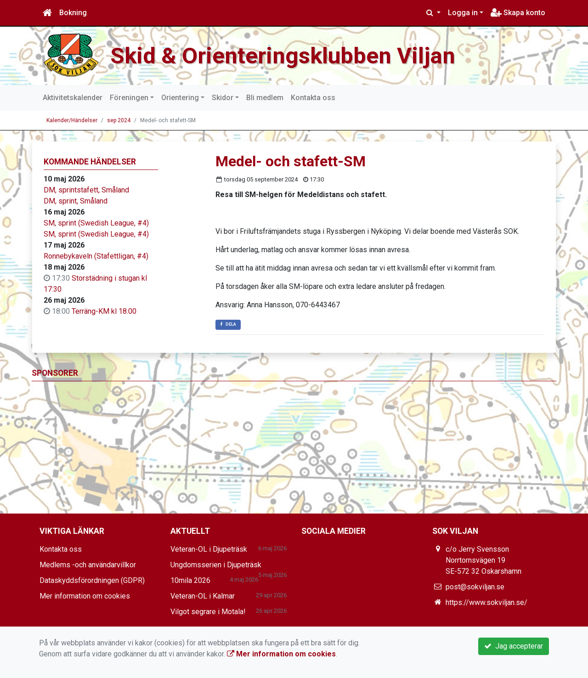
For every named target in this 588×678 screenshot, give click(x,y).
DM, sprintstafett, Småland (86, 190)
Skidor (222, 97)
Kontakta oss (313, 97)
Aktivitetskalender (72, 97)
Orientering (180, 97)
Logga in (463, 12)
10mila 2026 (190, 580)
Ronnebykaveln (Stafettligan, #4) (96, 256)
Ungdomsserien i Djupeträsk (215, 564)
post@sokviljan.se (475, 586)
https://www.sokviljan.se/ (486, 602)
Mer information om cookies (85, 596)
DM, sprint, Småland (75, 201)
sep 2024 (118, 120)
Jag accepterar (513, 646)
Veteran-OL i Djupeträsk (208, 549)
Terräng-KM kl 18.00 (104, 311)
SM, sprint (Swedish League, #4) (96, 223)
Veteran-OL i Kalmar (202, 596)
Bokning (73, 12)
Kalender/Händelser (71, 120)
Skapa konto (518, 12)
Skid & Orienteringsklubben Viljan (289, 55)
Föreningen (129, 97)
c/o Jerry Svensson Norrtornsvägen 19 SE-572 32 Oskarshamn (483, 560)
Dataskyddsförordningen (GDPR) (92, 580)
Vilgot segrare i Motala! (208, 611)
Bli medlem (264, 97)
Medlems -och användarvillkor (88, 564)
